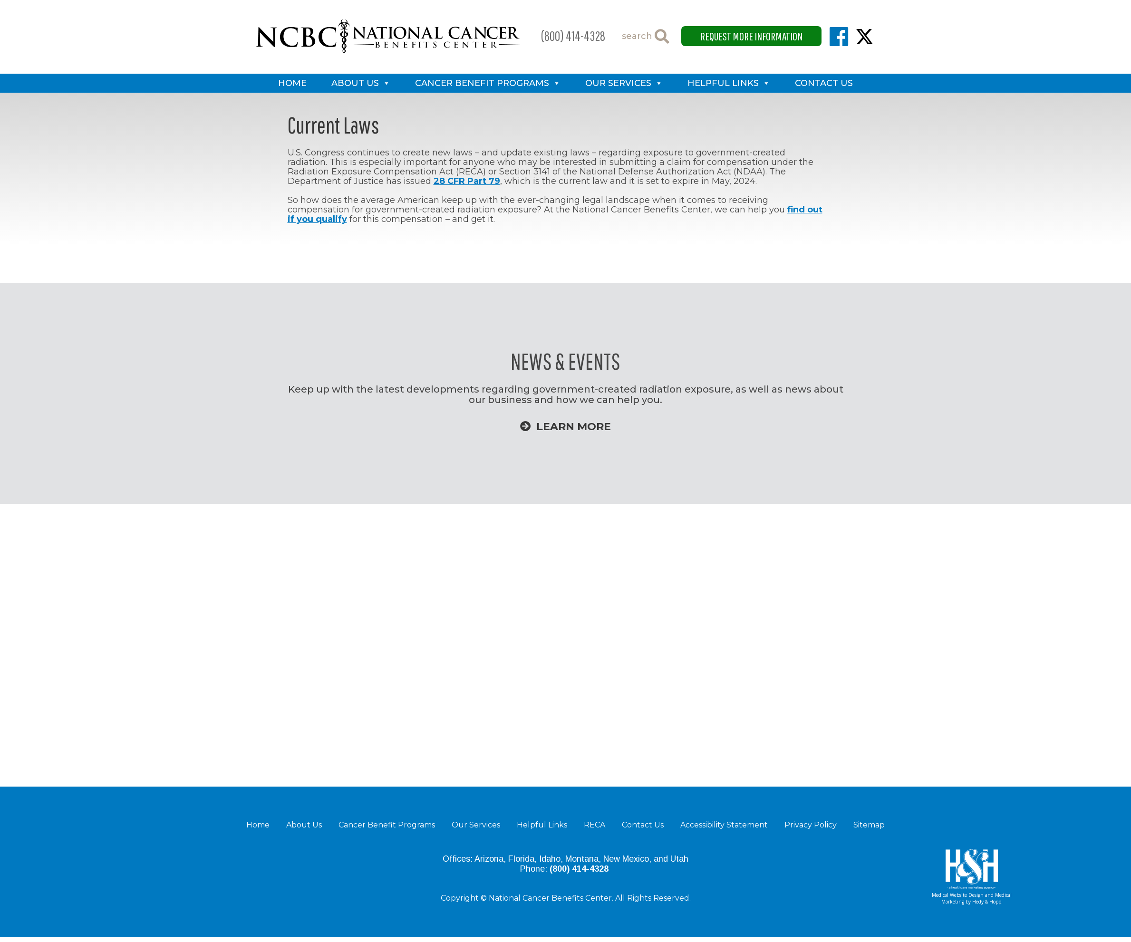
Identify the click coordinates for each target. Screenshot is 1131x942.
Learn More (565, 426)
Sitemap (869, 824)
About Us (355, 83)
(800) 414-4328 (573, 36)
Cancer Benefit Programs (482, 83)
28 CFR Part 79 (467, 181)
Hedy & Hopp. (987, 901)
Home (292, 83)
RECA (594, 824)
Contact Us (824, 83)
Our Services (618, 83)
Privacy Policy (810, 824)
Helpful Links (723, 83)
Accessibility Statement (724, 824)
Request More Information (751, 36)
